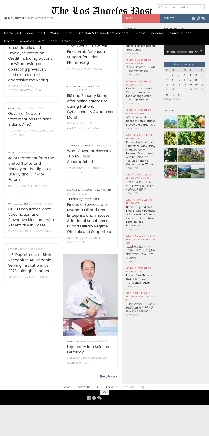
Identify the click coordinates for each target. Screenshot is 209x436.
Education (26, 41)
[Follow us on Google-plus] (198, 49)
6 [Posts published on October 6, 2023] (196, 106)
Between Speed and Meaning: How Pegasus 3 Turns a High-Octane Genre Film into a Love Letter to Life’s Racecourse (140, 247)
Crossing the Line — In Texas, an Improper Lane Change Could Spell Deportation (139, 125)
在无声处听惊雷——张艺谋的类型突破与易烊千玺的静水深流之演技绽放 (140, 338)
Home (8, 33)
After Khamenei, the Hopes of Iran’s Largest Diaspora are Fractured (140, 152)
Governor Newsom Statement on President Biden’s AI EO (29, 150)
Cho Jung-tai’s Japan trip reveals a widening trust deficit (140, 77)
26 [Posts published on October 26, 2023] (190, 120)
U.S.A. (42, 33)
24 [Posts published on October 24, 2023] (178, 120)
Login (143, 418)
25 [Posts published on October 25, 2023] (184, 120)
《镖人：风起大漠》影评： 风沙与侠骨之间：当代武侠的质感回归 (140, 216)
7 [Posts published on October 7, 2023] (202, 106)
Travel (67, 41)
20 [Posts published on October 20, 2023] (196, 116)
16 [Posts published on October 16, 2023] (173, 116)
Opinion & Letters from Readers (103, 33)
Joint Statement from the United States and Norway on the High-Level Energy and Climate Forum (31, 200)
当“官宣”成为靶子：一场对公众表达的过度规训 (140, 100)
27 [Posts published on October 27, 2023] (196, 120)
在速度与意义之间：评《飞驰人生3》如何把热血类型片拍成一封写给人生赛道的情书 (140, 283)
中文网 (140, 94)
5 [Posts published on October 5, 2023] (190, 106)
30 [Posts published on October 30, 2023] (172, 125)
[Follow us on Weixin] (203, 49)
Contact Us (82, 418)
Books (53, 41)
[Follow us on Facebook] (193, 49)
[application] (184, 74)
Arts (41, 41)
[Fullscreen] (200, 83)
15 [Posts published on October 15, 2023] (167, 116)
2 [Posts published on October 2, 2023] (173, 106)
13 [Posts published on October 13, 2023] (196, 111)
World (55, 33)
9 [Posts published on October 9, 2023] (173, 111)
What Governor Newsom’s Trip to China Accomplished (90, 188)
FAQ (97, 418)
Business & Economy (148, 33)
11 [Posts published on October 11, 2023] (185, 111)
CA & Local (25, 33)
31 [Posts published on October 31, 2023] (179, 125)
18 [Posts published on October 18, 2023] (184, 116)
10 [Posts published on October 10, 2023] (179, 111)
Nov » (176, 130)
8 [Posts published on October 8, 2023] (167, 111)
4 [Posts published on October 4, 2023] (185, 106)
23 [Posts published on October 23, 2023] (172, 120)
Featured (129, 418)
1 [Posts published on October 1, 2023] (166, 106)
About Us (111, 418)
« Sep (167, 130)
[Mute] (196, 83)
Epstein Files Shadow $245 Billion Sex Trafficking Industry (139, 310)
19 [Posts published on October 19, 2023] (190, 116)
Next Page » (109, 408)
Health (9, 41)
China (68, 33)
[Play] (167, 83)
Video (80, 41)
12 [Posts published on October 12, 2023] (190, 111)
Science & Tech (179, 33)
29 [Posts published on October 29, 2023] (167, 125)
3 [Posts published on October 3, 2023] (179, 106)
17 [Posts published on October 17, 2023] (179, 116)
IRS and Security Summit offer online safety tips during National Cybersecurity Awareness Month (90, 137)
